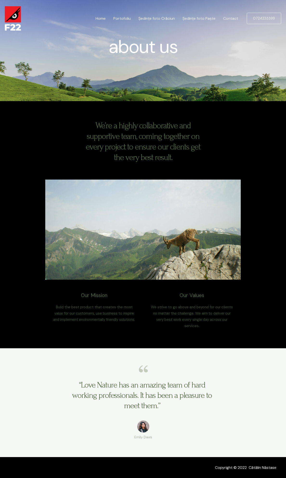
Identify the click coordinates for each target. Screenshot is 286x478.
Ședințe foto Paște (198, 18)
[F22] (13, 18)
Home (101, 18)
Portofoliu (122, 18)
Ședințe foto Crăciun (156, 18)
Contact (230, 18)
